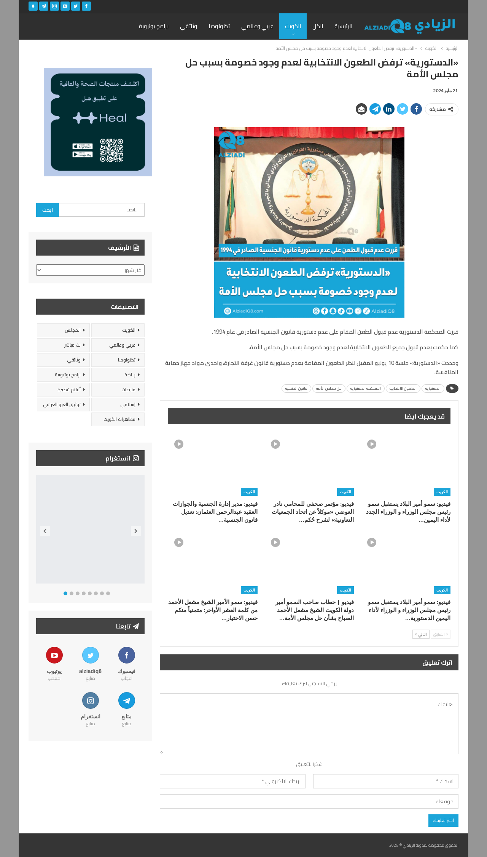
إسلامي (127, 404)
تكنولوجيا (219, 26)
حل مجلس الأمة (329, 388)
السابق (440, 634)
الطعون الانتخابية (403, 388)
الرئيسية (343, 26)
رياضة (129, 374)
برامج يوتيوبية (68, 374)
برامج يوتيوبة (154, 26)
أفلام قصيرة (69, 389)
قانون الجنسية (296, 388)
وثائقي (188, 26)
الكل (317, 26)
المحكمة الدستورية (365, 388)
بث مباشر (72, 345)
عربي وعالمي (257, 26)
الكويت (293, 26)
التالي (421, 634)
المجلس (73, 330)
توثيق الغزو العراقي (62, 404)
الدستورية (433, 388)
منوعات (128, 389)
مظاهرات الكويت (119, 419)
